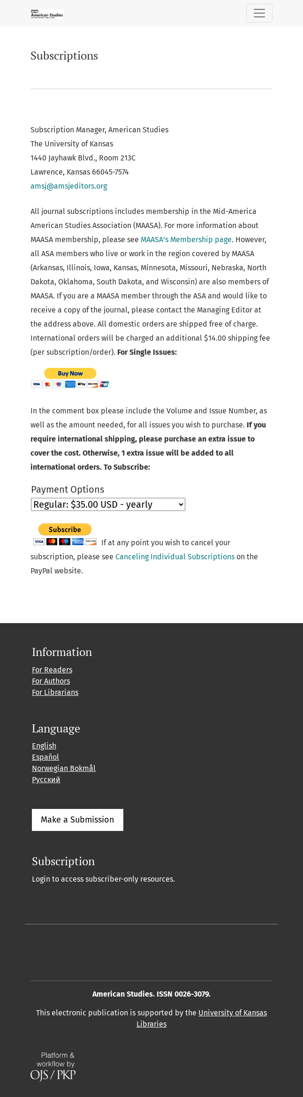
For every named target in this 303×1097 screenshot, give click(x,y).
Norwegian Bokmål (64, 768)
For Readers (52, 669)
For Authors (51, 681)
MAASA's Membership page (186, 239)
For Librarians (55, 692)
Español (45, 757)
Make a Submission (77, 820)
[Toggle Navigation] (259, 13)
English (44, 745)
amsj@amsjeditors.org (68, 186)
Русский (46, 779)
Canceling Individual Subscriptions (175, 556)
